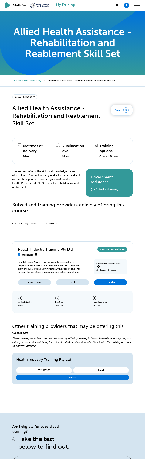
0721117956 (34, 282)
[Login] (126, 5)
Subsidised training (107, 189)
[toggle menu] (137, 5)
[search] (117, 5)
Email (72, 282)
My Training (65, 5)
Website (110, 282)
